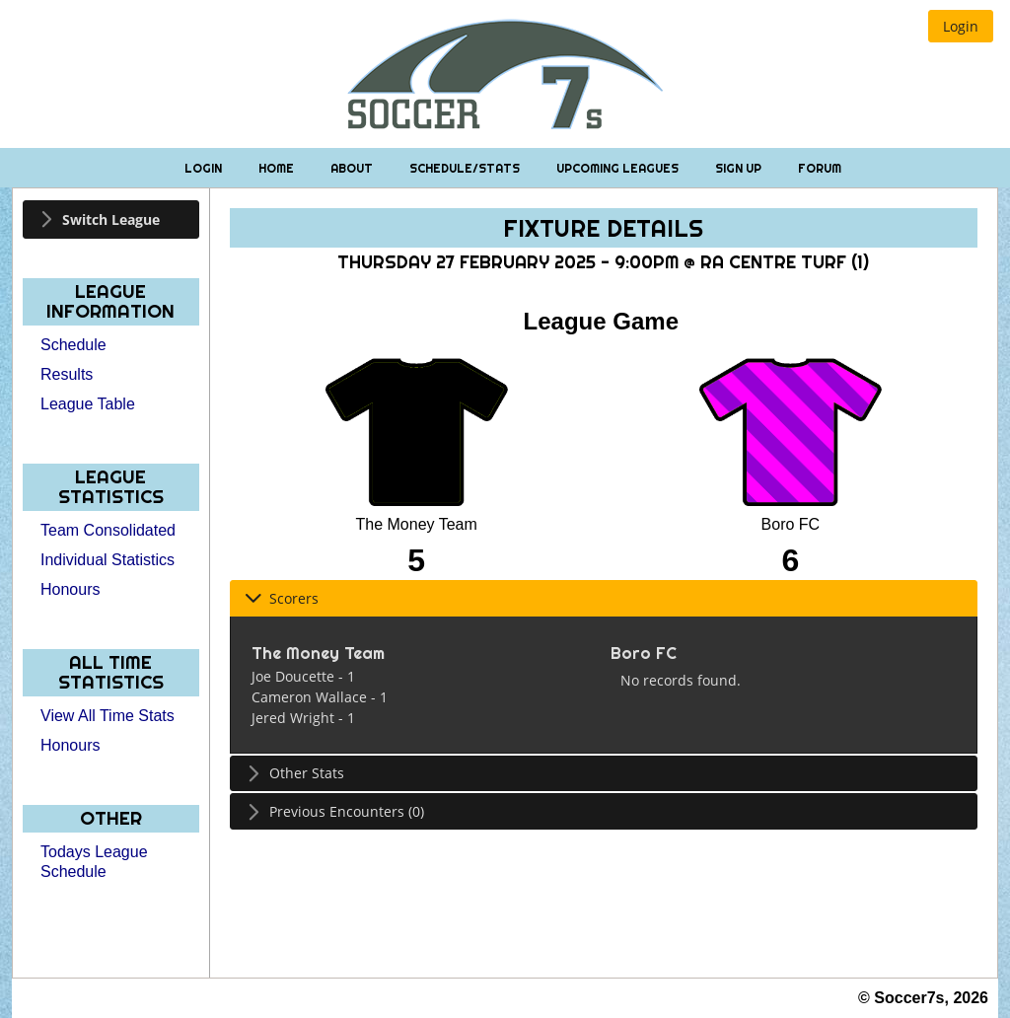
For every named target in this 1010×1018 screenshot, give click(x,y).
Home (277, 168)
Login (204, 168)
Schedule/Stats (466, 168)
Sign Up (739, 168)
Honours (70, 589)
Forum (819, 168)
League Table (87, 404)
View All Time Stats (107, 715)
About (353, 168)
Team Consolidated (108, 530)
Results (66, 374)
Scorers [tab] (282, 598)
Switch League (111, 219)
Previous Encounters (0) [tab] (334, 811)
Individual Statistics (107, 559)
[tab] (111, 219)
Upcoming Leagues (619, 168)
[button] (960, 26)
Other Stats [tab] (294, 773)
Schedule (73, 344)
